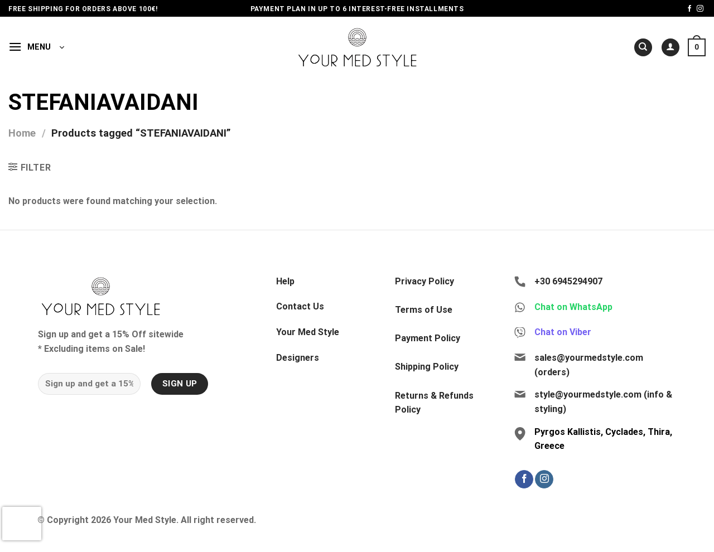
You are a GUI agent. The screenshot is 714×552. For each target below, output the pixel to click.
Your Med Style (307, 332)
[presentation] (21, 523)
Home (22, 133)
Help (285, 281)
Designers (297, 357)
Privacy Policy (424, 281)
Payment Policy (427, 338)
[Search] (643, 47)
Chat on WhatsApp (573, 307)
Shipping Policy (427, 366)
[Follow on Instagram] (700, 9)
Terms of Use (423, 309)
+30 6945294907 (568, 281)
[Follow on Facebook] (689, 9)
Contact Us (300, 306)
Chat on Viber (562, 332)
